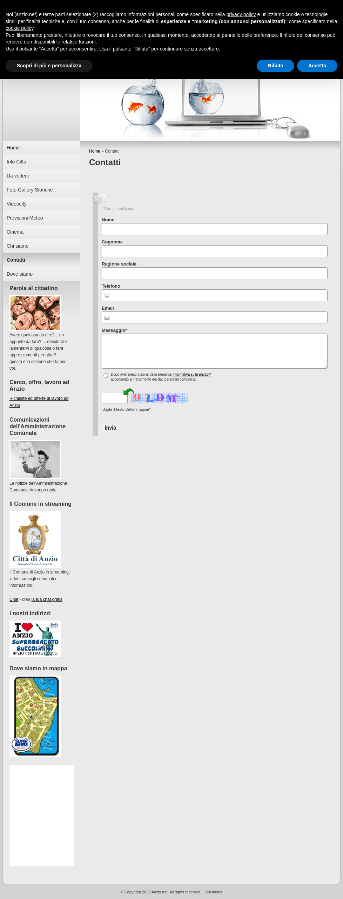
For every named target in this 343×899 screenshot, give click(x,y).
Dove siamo (20, 274)
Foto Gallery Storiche (30, 190)
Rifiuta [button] (275, 65)
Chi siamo (17, 246)
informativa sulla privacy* (192, 374)
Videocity (17, 204)
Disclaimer (213, 892)
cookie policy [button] (19, 28)
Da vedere (18, 176)
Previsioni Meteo (25, 218)
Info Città (16, 162)
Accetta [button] (317, 65)
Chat (13, 599)
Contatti (16, 260)
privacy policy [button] (241, 14)
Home (94, 151)
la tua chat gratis (47, 599)
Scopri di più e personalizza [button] (49, 65)
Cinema (15, 232)
